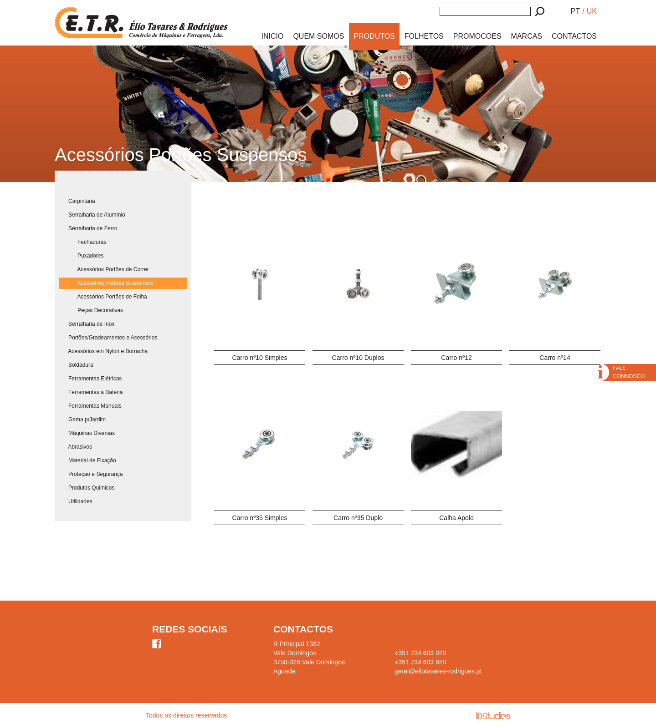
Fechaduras (82, 242)
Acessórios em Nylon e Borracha (103, 351)
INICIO (272, 36)
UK (592, 11)
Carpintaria (77, 201)
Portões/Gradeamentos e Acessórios (108, 337)
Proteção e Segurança (91, 474)
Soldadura (76, 365)
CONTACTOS (574, 36)
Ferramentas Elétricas (90, 378)
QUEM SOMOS (318, 36)
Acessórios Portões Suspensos (106, 283)
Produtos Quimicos (86, 488)
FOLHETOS (424, 36)
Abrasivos (75, 447)
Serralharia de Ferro (88, 228)
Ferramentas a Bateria (91, 392)
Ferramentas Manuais (90, 406)
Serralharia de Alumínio (92, 215)
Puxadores (81, 256)
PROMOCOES (477, 36)
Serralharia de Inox (86, 324)
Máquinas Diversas (87, 433)
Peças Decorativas (91, 310)
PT (575, 11)
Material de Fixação (87, 460)
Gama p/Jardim (82, 419)
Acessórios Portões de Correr (104, 269)
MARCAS (526, 36)
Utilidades (75, 501)
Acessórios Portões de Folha (103, 296)
